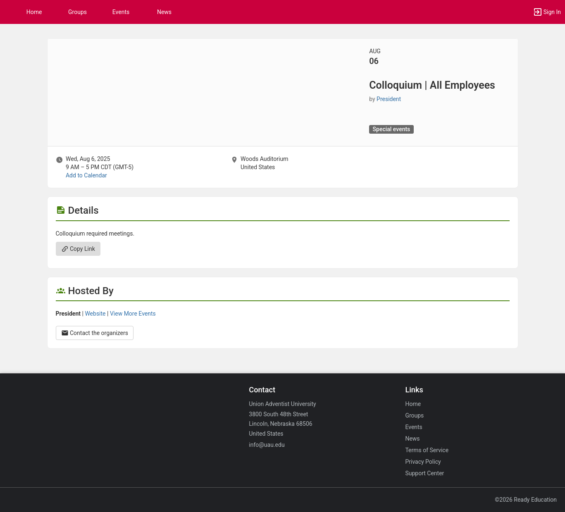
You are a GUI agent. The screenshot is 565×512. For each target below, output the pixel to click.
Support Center (424, 473)
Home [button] (34, 12)
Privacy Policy (423, 461)
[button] (547, 12)
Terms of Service (426, 450)
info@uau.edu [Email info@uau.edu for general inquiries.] (266, 444)
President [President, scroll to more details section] (389, 99)
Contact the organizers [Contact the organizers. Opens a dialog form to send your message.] (95, 333)
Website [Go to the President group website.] (95, 313)
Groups (77, 12)
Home (413, 404)
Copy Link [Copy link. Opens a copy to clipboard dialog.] (78, 248)
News (164, 12)
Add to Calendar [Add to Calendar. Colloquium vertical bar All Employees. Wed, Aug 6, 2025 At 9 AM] (86, 175)
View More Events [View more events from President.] (133, 313)
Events (120, 12)
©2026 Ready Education (526, 499)
